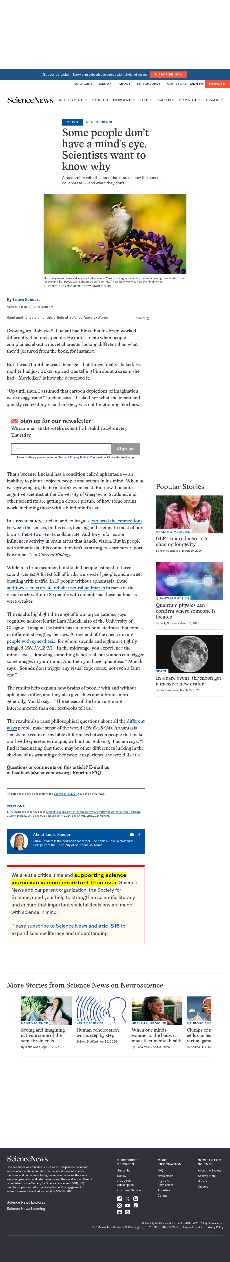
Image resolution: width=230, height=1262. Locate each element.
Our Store (177, 83)
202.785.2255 (170, 1227)
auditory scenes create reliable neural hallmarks (56, 588)
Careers (203, 1186)
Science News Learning (26, 1208)
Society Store (207, 1176)
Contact (163, 1195)
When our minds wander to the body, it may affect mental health (157, 1035)
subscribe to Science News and (73, 926)
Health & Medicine (173, 531)
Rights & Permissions (166, 1183)
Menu (105, 83)
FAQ (160, 1170)
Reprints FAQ (87, 773)
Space (214, 100)
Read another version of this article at (57, 317)
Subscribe (123, 1170)
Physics (190, 100)
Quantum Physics (172, 598)
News (72, 122)
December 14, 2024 (65, 793)
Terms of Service (193, 1227)
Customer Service (129, 1190)
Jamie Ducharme (170, 550)
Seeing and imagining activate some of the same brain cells (43, 1035)
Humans (124, 100)
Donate (217, 84)
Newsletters (165, 1176)
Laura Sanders (26, 300)
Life (146, 100)
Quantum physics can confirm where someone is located (186, 611)
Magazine (83, 83)
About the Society (209, 1170)
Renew (121, 1176)
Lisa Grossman (169, 690)
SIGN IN (196, 84)
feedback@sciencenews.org (40, 773)
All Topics (72, 100)
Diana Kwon (32, 1047)
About (124, 83)
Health (100, 100)
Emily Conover (168, 623)
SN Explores (149, 83)
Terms (62, 457)
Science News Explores (26, 1202)
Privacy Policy (79, 457)
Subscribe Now (168, 74)
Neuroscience (99, 122)
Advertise (164, 1190)
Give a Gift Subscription (125, 1183)
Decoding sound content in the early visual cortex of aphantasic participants (93, 811)
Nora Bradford (89, 1041)
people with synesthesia (31, 641)
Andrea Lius (198, 1047)
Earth (165, 100)
